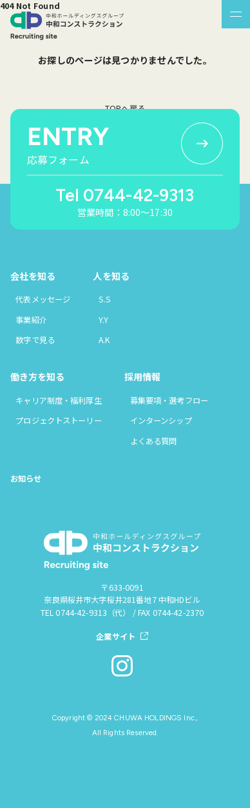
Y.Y (103, 320)
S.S (105, 299)
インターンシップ (161, 420)
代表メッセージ (42, 299)
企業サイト (115, 636)
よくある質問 (153, 441)
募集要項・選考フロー (169, 400)
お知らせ (26, 478)
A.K (104, 340)
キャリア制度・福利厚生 (58, 400)
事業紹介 (31, 320)
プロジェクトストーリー (58, 420)
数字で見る (35, 340)
